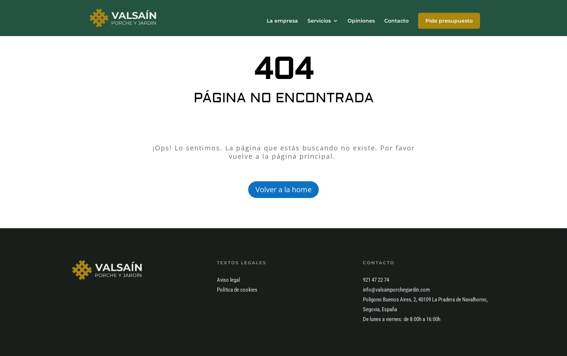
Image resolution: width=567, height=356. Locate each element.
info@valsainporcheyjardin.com (396, 289)
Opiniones (361, 21)
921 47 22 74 (376, 280)
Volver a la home (283, 189)
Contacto (396, 21)
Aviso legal (228, 280)
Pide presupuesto (449, 20)
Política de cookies (237, 289)
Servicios (319, 21)
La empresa (282, 21)
